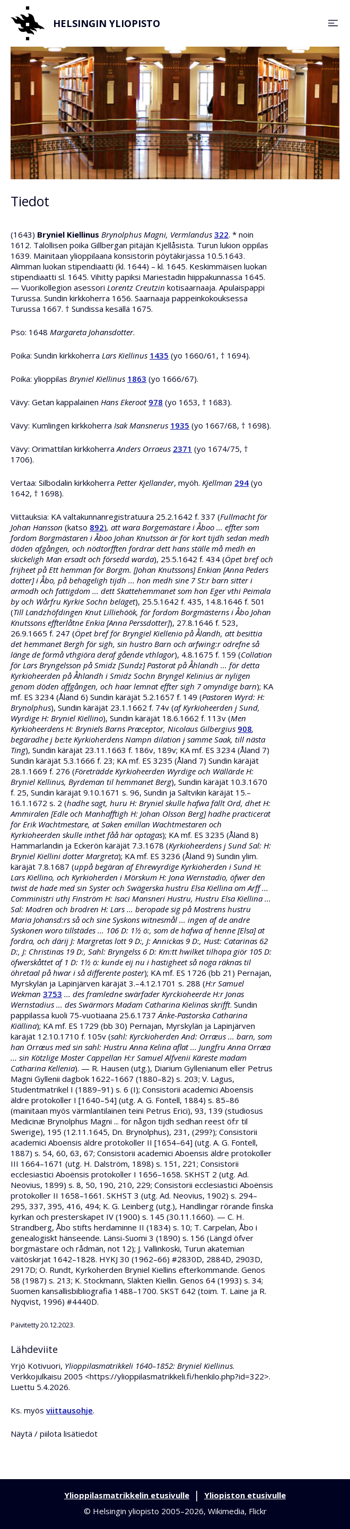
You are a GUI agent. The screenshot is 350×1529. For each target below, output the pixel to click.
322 (221, 234)
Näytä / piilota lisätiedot (54, 1433)
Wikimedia (226, 1511)
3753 (52, 994)
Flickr (258, 1511)
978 (155, 402)
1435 (159, 355)
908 (245, 728)
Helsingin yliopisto (85, 23)
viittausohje (69, 1410)
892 (97, 527)
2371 (182, 448)
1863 (136, 378)
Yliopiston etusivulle (245, 1495)
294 (241, 482)
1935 (179, 425)
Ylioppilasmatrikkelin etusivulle (126, 1495)
